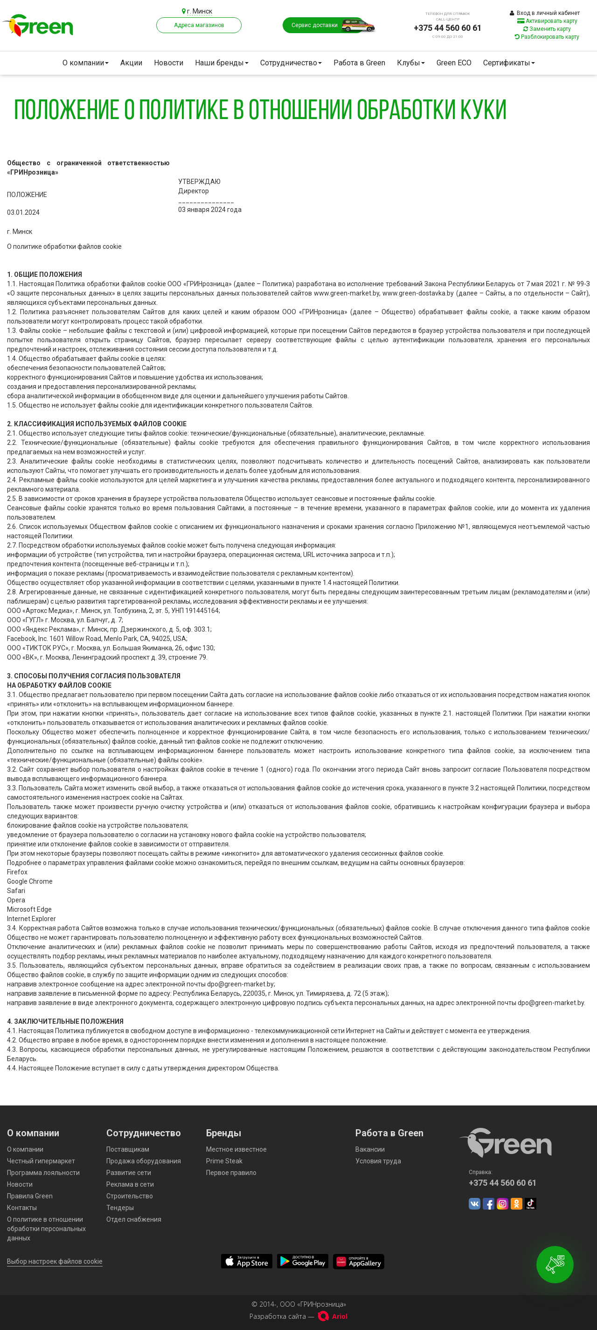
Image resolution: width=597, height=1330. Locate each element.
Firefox (17, 872)
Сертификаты (509, 62)
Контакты (22, 1207)
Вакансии (370, 1149)
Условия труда (378, 1161)
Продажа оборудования (143, 1161)
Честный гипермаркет (41, 1161)
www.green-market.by (346, 293)
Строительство (129, 1196)
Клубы (411, 62)
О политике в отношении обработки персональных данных (46, 1229)
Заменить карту (547, 29)
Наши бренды (222, 62)
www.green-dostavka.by (418, 293)
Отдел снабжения (133, 1219)
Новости (168, 62)
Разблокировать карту (547, 37)
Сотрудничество (291, 62)
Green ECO (454, 62)
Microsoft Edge (29, 909)
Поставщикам (127, 1149)
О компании (85, 62)
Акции (131, 62)
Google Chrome (30, 881)
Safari (16, 890)
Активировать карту (547, 21)
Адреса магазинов (199, 25)
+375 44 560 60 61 (448, 28)
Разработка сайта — (298, 1316)
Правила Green (30, 1196)
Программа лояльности (43, 1172)
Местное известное (236, 1149)
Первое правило (231, 1172)
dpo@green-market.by (240, 984)
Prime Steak (224, 1161)
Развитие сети (128, 1172)
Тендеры (120, 1207)
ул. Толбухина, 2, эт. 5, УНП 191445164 (161, 610)
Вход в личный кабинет (545, 13)
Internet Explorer (31, 918)
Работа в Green (359, 62)
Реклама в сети (130, 1184)
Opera (16, 900)
